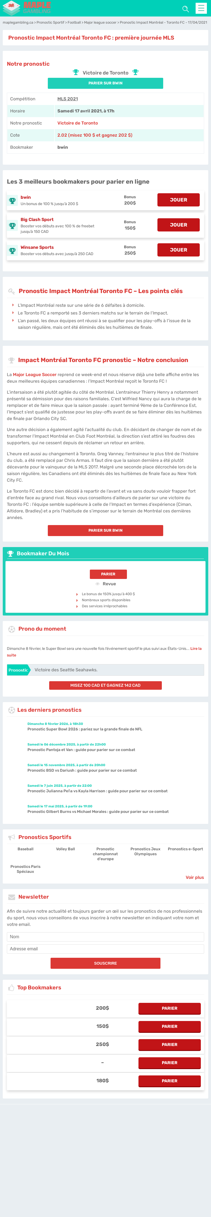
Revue (105, 583)
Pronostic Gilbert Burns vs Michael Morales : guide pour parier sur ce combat (98, 811)
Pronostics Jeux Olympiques (145, 851)
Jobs (162, 1150)
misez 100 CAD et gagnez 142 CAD (105, 685)
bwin (26, 197)
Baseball (26, 849)
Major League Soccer (35, 374)
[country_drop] (110, 1165)
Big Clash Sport (37, 219)
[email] (105, 949)
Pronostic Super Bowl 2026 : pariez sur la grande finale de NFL (84, 729)
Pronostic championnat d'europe (105, 854)
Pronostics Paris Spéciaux (25, 869)
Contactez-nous (143, 1150)
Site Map (187, 1150)
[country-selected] (103, 1165)
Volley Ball (65, 849)
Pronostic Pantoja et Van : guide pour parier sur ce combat (81, 749)
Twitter (173, 1150)
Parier (108, 574)
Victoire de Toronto (77, 123)
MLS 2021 (67, 98)
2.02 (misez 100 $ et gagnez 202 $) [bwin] (94, 135)
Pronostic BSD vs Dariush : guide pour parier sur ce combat (82, 770)
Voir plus (195, 877)
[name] (105, 937)
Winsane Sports (37, 247)
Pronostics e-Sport (185, 849)
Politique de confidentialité (108, 1150)
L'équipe (78, 1150)
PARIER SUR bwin (105, 83)
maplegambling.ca (55, 1150)
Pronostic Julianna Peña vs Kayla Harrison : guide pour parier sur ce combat (97, 791)
